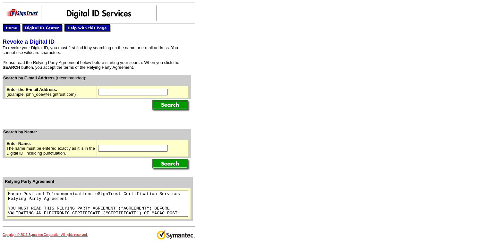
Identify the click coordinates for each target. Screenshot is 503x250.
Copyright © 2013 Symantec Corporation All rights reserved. (45, 239)
